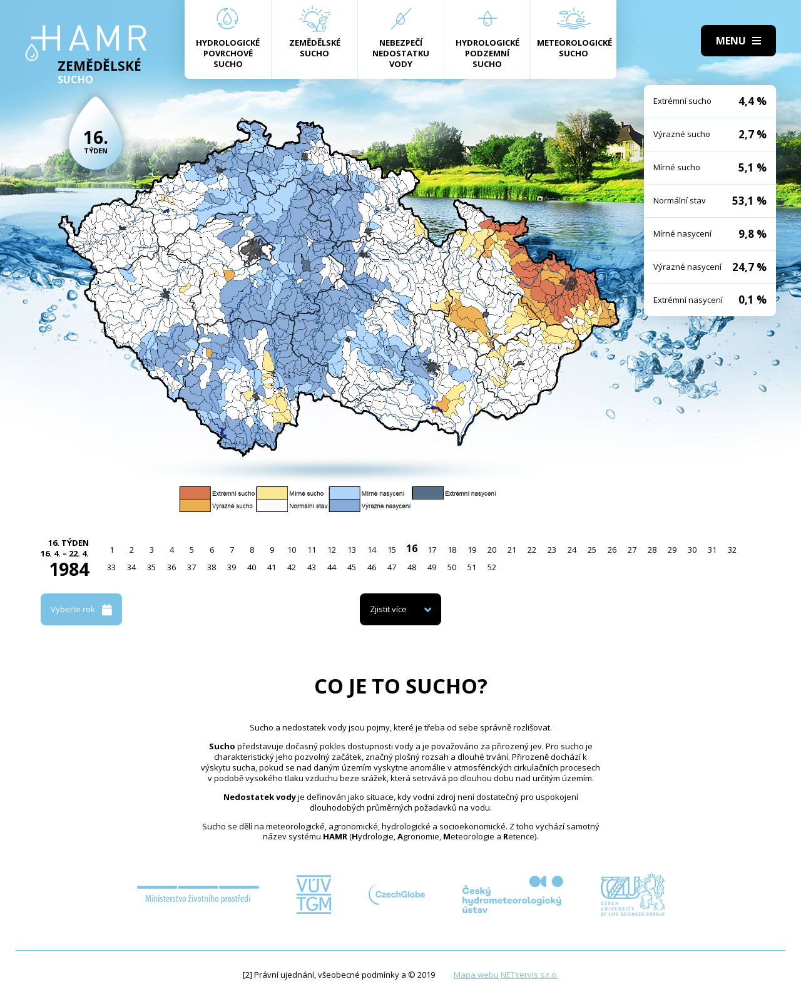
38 (211, 567)
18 (451, 549)
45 (351, 567)
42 (291, 567)
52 (491, 567)
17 (431, 549)
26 (612, 549)
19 (471, 549)
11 (311, 549)
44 (331, 567)
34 (131, 567)
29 (672, 549)
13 (351, 549)
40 (251, 567)
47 (391, 567)
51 (471, 567)
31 (712, 549)
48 (411, 567)
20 (491, 549)
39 (231, 567)
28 (652, 549)
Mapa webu (476, 974)
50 (451, 567)
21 (512, 549)
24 (572, 549)
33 (111, 567)
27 (632, 549)
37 (191, 567)
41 (271, 567)
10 (291, 549)
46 (371, 567)
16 (411, 548)
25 (592, 549)
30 (692, 549)
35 (151, 567)
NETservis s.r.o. (529, 974)
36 (171, 567)
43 (311, 567)
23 (552, 549)
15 (391, 549)
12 (331, 549)
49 (431, 567)
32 (732, 549)
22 (532, 549)
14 (371, 549)
